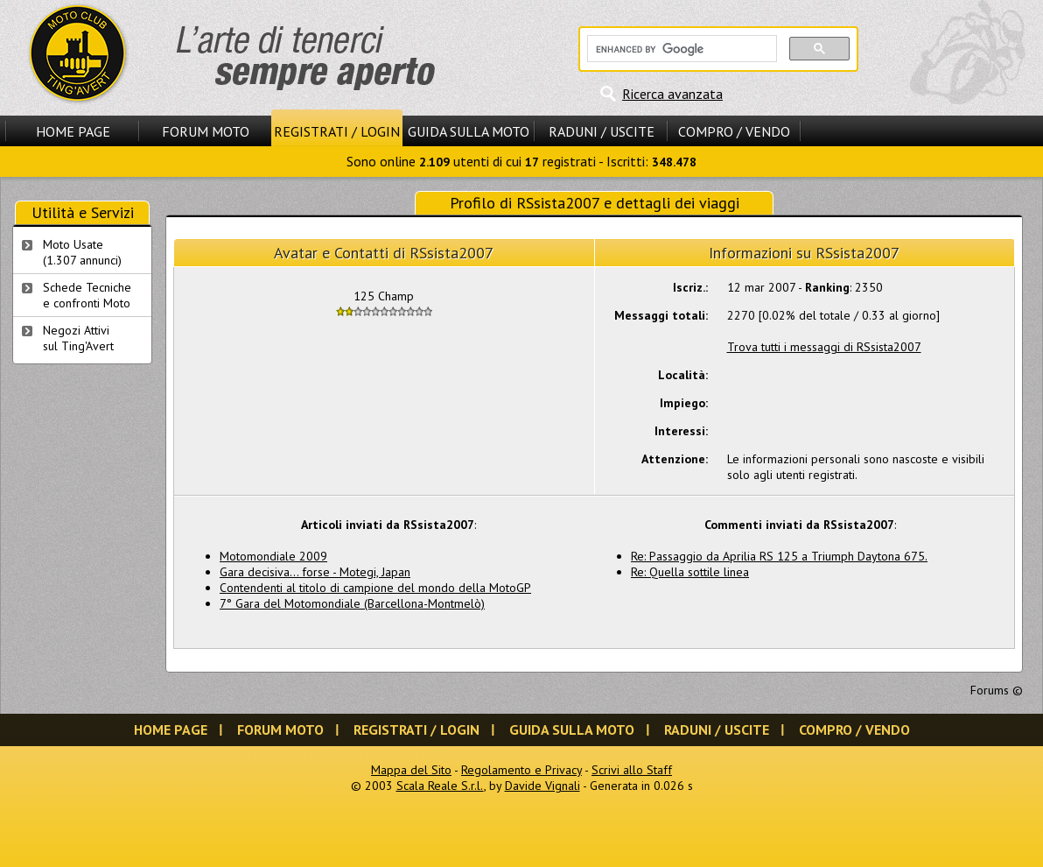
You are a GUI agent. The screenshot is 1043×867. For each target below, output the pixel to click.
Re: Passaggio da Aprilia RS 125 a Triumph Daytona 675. (779, 556)
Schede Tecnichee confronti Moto (87, 295)
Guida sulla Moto (468, 131)
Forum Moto (205, 131)
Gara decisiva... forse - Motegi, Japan (315, 572)
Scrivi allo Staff (632, 770)
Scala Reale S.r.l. (440, 785)
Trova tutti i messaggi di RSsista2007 (824, 347)
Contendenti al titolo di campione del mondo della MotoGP (375, 588)
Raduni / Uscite (601, 131)
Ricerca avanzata (672, 93)
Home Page (73, 131)
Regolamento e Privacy (521, 770)
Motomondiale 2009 (273, 556)
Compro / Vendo (734, 131)
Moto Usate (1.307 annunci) (82, 252)
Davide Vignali (542, 785)
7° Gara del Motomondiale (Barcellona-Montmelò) (352, 603)
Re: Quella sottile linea (690, 572)
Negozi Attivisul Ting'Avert (78, 338)
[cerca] (680, 49)
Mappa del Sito (411, 770)
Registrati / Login (337, 131)
